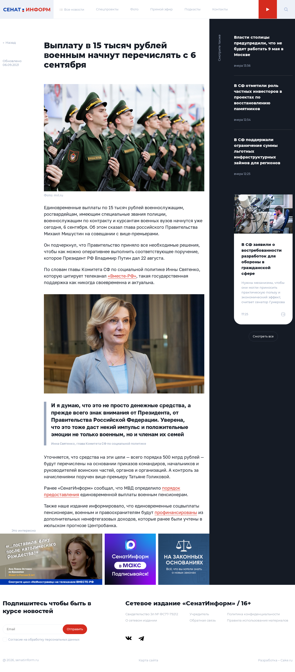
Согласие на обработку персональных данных (43, 639)
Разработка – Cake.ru (275, 660)
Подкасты (192, 9)
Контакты (220, 9)
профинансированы (176, 512)
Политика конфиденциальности (253, 614)
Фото (134, 9)
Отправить (75, 629)
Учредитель (199, 614)
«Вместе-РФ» (122, 276)
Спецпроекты (107, 9)
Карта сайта (148, 660)
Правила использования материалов (257, 620)
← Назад (9, 42)
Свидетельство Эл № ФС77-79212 (151, 614)
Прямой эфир (161, 9)
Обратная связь (203, 620)
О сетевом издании (141, 620)
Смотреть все (263, 336)
